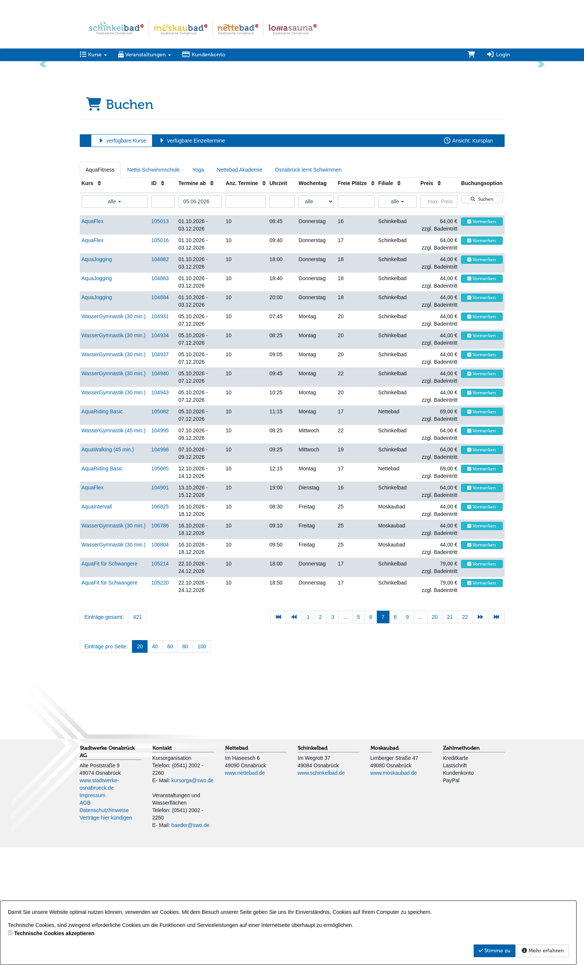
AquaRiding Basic (102, 529)
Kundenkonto (204, 54)
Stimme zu (495, 950)
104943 (160, 510)
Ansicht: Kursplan (468, 258)
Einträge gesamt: (104, 734)
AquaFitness (100, 287)
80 (185, 764)
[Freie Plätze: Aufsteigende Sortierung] (373, 301)
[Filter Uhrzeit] (282, 319)
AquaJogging (97, 377)
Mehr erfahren (543, 950)
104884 (160, 415)
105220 (160, 700)
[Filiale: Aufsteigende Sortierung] (399, 301)
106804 (160, 662)
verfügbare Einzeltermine (191, 258)
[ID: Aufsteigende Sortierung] (162, 301)
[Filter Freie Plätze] (356, 319)
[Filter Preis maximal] (438, 319)
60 (170, 764)
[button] (44, 122)
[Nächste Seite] (481, 734)
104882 (160, 377)
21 (450, 734)
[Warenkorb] (471, 55)
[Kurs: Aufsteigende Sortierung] (99, 301)
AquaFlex (93, 339)
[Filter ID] (163, 319)
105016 (160, 358)
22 (465, 734)
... (345, 734)
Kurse (93, 54)
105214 (160, 681)
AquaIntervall (97, 624)
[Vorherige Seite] (294, 734)
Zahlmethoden (461, 865)
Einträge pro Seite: (106, 764)
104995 (160, 548)
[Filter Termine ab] (200, 319)
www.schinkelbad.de (321, 890)
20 (435, 734)
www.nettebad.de (245, 890)
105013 (160, 339)
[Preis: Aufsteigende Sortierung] (439, 301)
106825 (160, 624)
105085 (160, 586)
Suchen (481, 316)
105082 (160, 529)
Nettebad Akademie (239, 287)
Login (498, 54)
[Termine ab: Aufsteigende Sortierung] (212, 301)
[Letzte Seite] (496, 734)
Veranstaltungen (144, 54)
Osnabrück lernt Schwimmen (308, 287)
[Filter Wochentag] (316, 319)
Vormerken (481, 339)
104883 (160, 396)
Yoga (198, 287)
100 (202, 764)
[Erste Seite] (278, 734)
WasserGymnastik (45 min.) (114, 548)
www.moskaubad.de (393, 890)
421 (137, 734)
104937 (160, 472)
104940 (160, 491)
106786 (160, 643)
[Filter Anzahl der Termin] (245, 319)
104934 (160, 453)
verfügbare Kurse (121, 258)
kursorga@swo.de (192, 898)
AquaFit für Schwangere (110, 681)
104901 (160, 605)
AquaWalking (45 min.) (108, 567)
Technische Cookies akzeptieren (54, 933)
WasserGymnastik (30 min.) (114, 434)
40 (155, 764)
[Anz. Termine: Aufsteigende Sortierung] (264, 301)
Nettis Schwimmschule (153, 287)
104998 (160, 567)
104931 (160, 434)
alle (114, 319)
